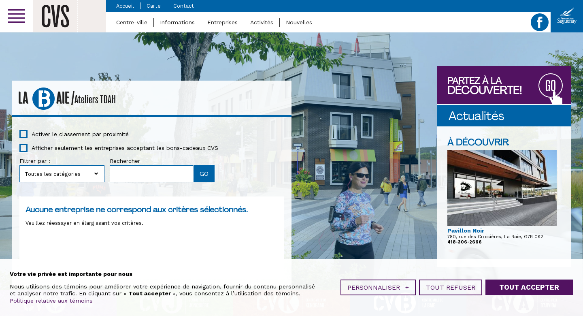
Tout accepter (529, 286)
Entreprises (222, 22)
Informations (177, 22)
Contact (183, 6)
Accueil (125, 6)
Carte (154, 6)
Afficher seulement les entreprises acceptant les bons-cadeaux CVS (125, 148)
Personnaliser (378, 286)
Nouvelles (299, 22)
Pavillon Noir (465, 230)
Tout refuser (450, 286)
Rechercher (125, 161)
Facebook (540, 22)
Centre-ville (131, 22)
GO (550, 86)
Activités (261, 22)
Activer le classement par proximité (80, 134)
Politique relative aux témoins (51, 300)
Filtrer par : (34, 161)
